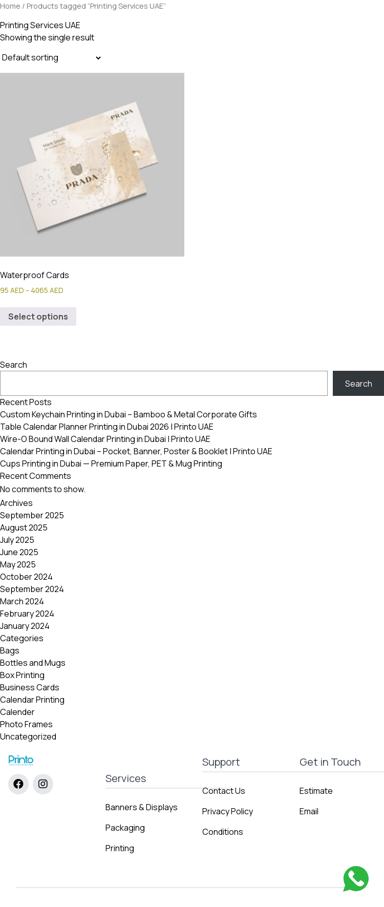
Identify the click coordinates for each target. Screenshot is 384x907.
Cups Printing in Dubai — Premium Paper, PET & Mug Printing (111, 463)
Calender (17, 712)
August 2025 (24, 527)
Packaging (125, 827)
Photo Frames (26, 724)
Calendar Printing (32, 699)
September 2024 (32, 589)
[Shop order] (51, 58)
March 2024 (22, 601)
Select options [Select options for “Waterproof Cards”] (38, 316)
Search (13, 364)
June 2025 (19, 552)
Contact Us (223, 790)
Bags (9, 650)
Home (10, 6)
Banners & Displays (141, 807)
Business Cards (29, 687)
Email (309, 811)
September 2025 (32, 515)
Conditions (222, 831)
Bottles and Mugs (33, 662)
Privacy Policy (227, 811)
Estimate (316, 790)
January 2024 (25, 625)
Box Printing (22, 675)
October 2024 (26, 576)
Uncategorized (28, 736)
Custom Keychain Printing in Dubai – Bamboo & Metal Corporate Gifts (128, 414)
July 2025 (17, 539)
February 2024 (27, 613)
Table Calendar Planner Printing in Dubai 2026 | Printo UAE (107, 426)
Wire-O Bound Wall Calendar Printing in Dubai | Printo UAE (105, 439)
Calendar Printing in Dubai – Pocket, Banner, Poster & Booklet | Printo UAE (136, 451)
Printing (119, 848)
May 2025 (18, 564)
